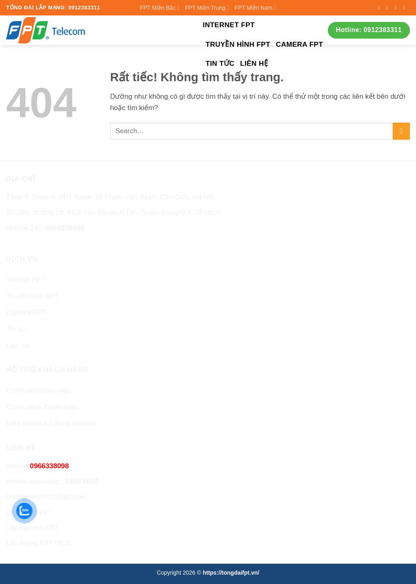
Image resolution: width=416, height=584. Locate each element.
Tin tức (220, 63)
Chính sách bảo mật (37, 390)
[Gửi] (401, 131)
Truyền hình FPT (238, 44)
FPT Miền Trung (207, 7)
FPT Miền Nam (255, 7)
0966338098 (65, 228)
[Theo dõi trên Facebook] (380, 7)
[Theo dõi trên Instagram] (389, 7)
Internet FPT (229, 25)
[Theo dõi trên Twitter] (397, 7)
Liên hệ (254, 63)
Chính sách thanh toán (41, 407)
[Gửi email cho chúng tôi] (405, 7)
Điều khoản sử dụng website (51, 423)
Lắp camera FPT (32, 527)
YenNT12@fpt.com (57, 497)
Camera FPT (299, 44)
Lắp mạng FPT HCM (38, 543)
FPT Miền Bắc (160, 7)
